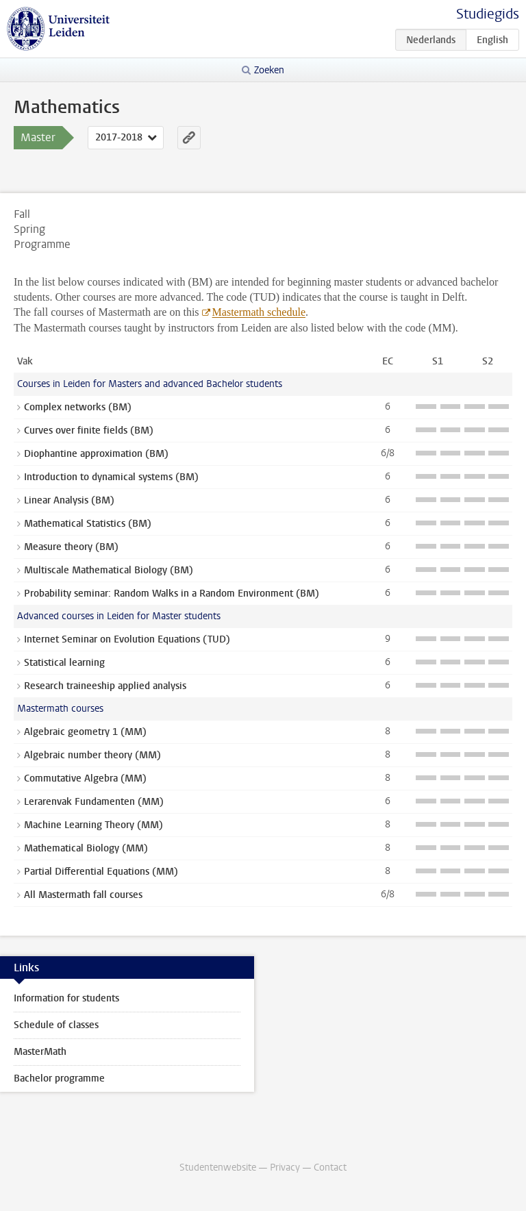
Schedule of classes (56, 1025)
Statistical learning (64, 662)
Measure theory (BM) (71, 546)
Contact (330, 1167)
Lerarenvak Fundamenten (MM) (94, 801)
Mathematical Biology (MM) (86, 848)
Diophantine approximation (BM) (96, 453)
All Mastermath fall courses (83, 894)
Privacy (285, 1167)
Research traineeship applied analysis (105, 685)
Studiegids (487, 14)
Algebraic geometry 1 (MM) (85, 731)
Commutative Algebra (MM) (85, 778)
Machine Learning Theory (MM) (93, 825)
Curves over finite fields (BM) (88, 430)
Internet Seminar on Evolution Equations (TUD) (127, 639)
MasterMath (40, 1051)
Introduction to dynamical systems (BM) (111, 477)
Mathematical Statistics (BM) (87, 523)
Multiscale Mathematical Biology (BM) (108, 570)
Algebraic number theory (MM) (92, 755)
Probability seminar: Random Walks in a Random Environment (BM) (171, 593)
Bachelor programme (59, 1078)
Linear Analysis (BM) (69, 500)
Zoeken (269, 70)
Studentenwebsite (217, 1167)
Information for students (66, 998)
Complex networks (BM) (78, 407)
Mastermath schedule (258, 312)
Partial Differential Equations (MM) (101, 871)
